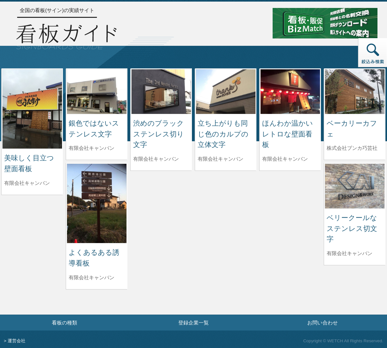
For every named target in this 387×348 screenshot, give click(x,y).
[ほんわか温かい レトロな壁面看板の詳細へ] (290, 91)
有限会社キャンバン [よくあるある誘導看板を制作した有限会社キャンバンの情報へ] (91, 277)
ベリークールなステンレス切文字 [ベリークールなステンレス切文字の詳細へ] (352, 228)
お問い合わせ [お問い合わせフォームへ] (322, 322)
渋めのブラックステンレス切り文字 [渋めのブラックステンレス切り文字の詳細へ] (158, 134)
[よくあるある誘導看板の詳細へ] (96, 203)
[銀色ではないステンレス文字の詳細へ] (96, 91)
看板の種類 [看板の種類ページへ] (64, 322)
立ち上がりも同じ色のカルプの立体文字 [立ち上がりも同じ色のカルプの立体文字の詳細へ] (223, 134)
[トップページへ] (66, 36)
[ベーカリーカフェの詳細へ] (354, 91)
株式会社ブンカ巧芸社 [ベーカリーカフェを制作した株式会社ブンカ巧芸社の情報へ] (352, 148)
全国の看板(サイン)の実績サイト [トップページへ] (57, 10)
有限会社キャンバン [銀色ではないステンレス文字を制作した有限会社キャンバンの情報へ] (91, 148)
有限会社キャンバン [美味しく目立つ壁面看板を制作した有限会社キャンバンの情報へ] (27, 183)
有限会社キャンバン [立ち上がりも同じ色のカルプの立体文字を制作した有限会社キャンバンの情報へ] (220, 159)
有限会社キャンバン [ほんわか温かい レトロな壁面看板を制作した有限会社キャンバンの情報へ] (285, 159)
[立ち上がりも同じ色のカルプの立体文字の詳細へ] (225, 91)
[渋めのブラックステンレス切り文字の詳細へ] (161, 91)
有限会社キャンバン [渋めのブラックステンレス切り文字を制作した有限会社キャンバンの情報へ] (156, 159)
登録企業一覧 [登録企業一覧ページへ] (193, 322)
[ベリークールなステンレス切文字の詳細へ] (354, 185)
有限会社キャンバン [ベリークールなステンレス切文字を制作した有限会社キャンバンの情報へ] (349, 253)
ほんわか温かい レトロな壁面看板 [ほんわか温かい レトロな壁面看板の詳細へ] (291, 134)
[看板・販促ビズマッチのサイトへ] (325, 22)
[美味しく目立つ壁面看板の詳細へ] (32, 108)
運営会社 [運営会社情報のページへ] (16, 340)
